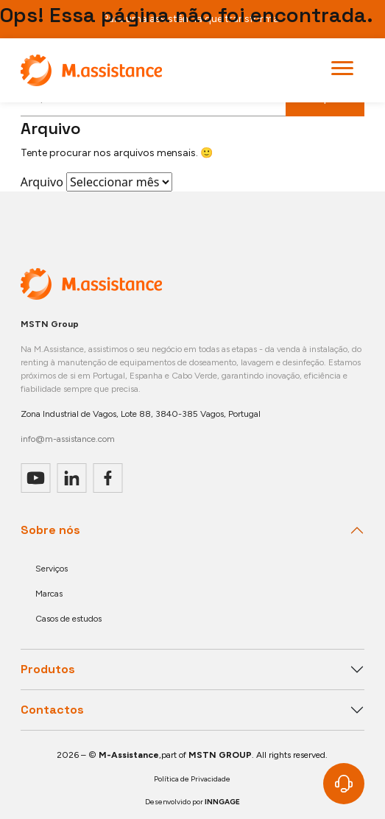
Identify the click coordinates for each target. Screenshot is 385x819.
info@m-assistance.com (68, 439)
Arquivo (42, 182)
